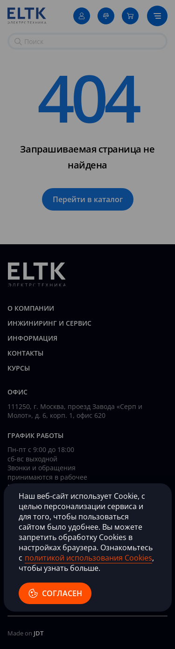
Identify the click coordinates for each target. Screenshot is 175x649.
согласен (55, 593)
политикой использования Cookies (88, 558)
